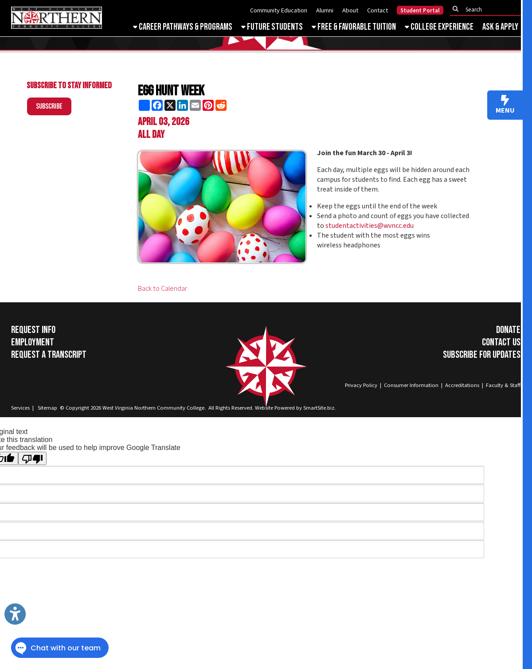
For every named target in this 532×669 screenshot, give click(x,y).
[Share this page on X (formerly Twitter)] (170, 105)
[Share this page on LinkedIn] (182, 105)
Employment (32, 342)
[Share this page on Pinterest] (208, 105)
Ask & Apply (500, 26)
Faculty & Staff (503, 385)
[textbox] (487, 9)
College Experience (439, 26)
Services (20, 408)
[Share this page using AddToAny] (144, 105)
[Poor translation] (32, 458)
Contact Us (501, 342)
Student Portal (420, 11)
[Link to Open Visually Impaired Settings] (15, 614)
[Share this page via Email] (195, 105)
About (350, 10)
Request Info (33, 330)
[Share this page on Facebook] (157, 105)
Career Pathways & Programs (182, 26)
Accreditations (462, 385)
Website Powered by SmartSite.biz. (295, 408)
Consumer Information (411, 385)
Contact (377, 10)
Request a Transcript (48, 354)
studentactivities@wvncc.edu (369, 226)
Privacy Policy (361, 385)
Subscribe (49, 106)
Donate (508, 330)
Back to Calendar (162, 288)
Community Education (278, 10)
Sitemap (47, 408)
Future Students (272, 26)
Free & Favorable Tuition (354, 26)
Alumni (324, 10)
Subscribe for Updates (481, 354)
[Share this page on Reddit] (221, 105)
